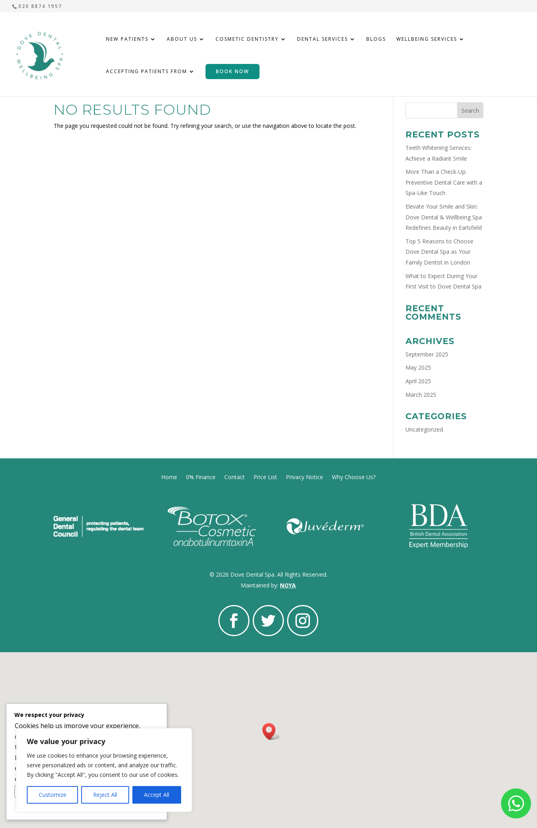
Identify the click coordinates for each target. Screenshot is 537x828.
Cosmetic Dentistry (247, 39)
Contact (234, 476)
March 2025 (420, 394)
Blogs (376, 39)
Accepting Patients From (146, 72)
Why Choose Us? (353, 476)
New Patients (127, 39)
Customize (52, 794)
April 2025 (418, 381)
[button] (271, 731)
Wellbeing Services (426, 39)
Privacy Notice (304, 476)
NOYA (288, 585)
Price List (265, 476)
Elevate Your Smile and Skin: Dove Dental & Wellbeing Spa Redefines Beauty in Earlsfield (443, 217)
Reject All (105, 794)
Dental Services (322, 39)
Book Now (232, 71)
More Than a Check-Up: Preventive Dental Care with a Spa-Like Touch (443, 182)
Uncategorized (424, 429)
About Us (182, 39)
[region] (104, 770)
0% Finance (201, 476)
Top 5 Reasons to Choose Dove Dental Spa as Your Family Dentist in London (439, 251)
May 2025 (418, 367)
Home (169, 476)
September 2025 (426, 354)
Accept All (156, 794)
